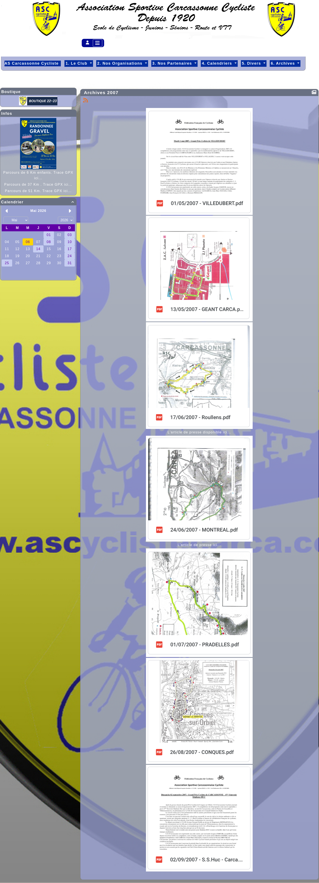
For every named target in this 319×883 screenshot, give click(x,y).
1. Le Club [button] (77, 63)
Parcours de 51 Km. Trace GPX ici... (38, 191)
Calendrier (38, 202)
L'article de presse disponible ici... (199, 432)
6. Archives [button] (283, 63)
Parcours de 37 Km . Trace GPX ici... (38, 184)
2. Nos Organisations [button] (120, 63)
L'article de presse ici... (199, 545)
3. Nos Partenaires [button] (172, 63)
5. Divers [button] (252, 63)
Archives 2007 (102, 92)
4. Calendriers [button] (217, 63)
